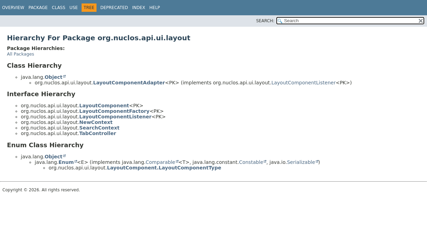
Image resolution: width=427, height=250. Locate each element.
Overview (13, 7)
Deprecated (114, 7)
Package (38, 7)
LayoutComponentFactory (114, 111)
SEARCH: (265, 20)
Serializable (301, 162)
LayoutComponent (104, 105)
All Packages (20, 54)
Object (53, 77)
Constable (251, 162)
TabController (97, 133)
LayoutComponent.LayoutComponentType (164, 167)
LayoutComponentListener (303, 82)
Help (154, 7)
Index (138, 7)
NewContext (95, 122)
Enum (66, 162)
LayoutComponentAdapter (129, 82)
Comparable (160, 162)
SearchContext (99, 128)
